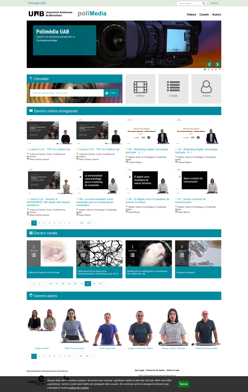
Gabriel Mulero (134, 162)
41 (82, 283)
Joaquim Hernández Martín (140, 348)
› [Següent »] (105, 283)
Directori (214, 3)
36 (50, 283)
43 (94, 283)
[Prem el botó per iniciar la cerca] (203, 3)
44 (100, 283)
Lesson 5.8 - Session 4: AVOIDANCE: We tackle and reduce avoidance (48, 202)
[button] (205, 69)
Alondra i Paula (42, 348)
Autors (216, 14)
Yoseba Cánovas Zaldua (206, 348)
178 (81, 223)
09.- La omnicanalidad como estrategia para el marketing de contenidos (94, 202)
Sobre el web (173, 370)
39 (69, 283)
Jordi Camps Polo (107, 348)
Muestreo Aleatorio (186, 272)
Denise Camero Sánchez (173, 348)
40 (75, 283)
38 (63, 283)
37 (57, 283)
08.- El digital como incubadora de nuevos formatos (147, 201)
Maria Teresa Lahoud (38, 159)
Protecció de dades (155, 370)
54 (87, 356)
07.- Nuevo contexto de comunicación (190, 201)
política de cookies (78, 387)
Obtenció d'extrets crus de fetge (43, 272)
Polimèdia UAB (36, 3)
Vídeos (191, 14)
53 (81, 356)
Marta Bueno (83, 215)
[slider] (124, 44)
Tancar (184, 384)
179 (89, 223)
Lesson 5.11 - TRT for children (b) (48, 149)
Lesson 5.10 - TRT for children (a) (98, 149)
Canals (204, 14)
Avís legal (139, 370)
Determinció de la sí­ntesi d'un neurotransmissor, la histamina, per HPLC (98, 272)
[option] (124, 36)
